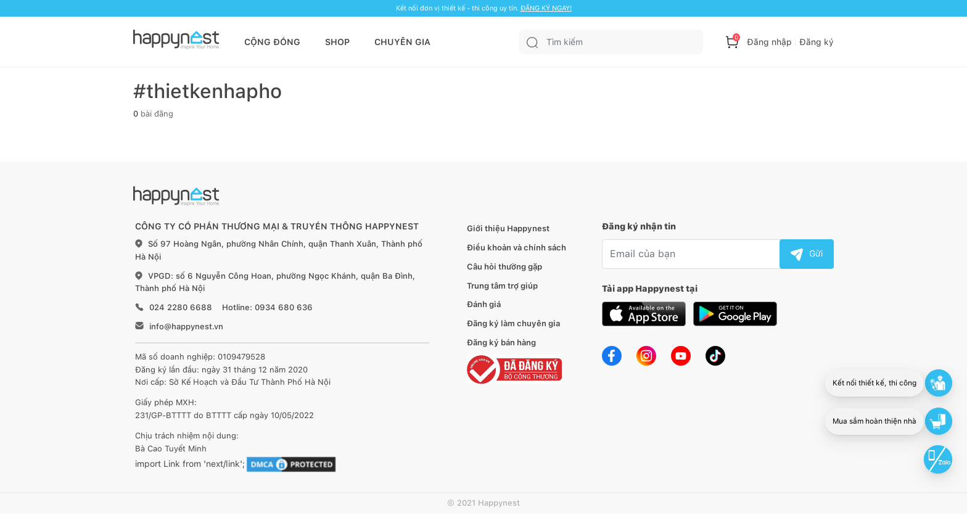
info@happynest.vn (186, 326)
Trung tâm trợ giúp (502, 285)
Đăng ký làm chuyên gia (513, 323)
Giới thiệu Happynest (508, 228)
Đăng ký (816, 42)
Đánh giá (484, 304)
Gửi (807, 253)
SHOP (337, 42)
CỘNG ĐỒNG (272, 42)
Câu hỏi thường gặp (504, 266)
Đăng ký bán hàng (501, 342)
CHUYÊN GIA (402, 42)
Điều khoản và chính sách (516, 247)
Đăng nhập (769, 42)
